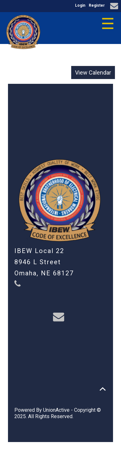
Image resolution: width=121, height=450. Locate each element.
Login (80, 5)
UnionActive (56, 410)
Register (97, 5)
